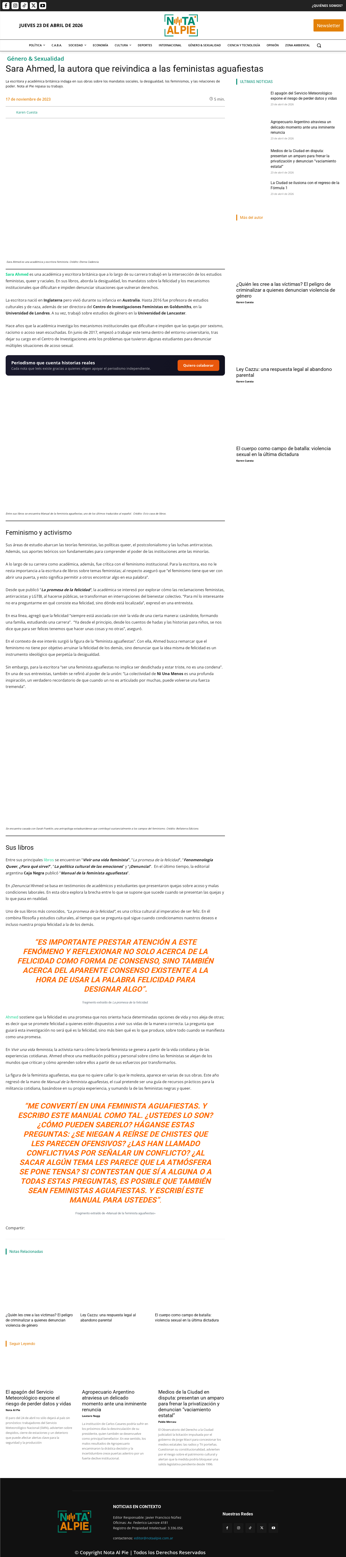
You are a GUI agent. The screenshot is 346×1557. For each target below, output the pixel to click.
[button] (319, 45)
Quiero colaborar (198, 365)
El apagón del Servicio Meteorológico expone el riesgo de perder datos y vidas (38, 1391)
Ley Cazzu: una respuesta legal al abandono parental (115, 1314)
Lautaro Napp (91, 1409)
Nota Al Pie (13, 1403)
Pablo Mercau (167, 1414)
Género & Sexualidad (35, 58)
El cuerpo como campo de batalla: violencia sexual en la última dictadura (283, 448)
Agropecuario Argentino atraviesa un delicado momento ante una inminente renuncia (114, 1393)
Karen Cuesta (26, 112)
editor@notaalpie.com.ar (153, 1531)
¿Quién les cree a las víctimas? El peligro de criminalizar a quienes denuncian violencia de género (285, 287)
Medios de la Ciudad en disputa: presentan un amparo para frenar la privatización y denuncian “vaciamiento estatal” (191, 1396)
